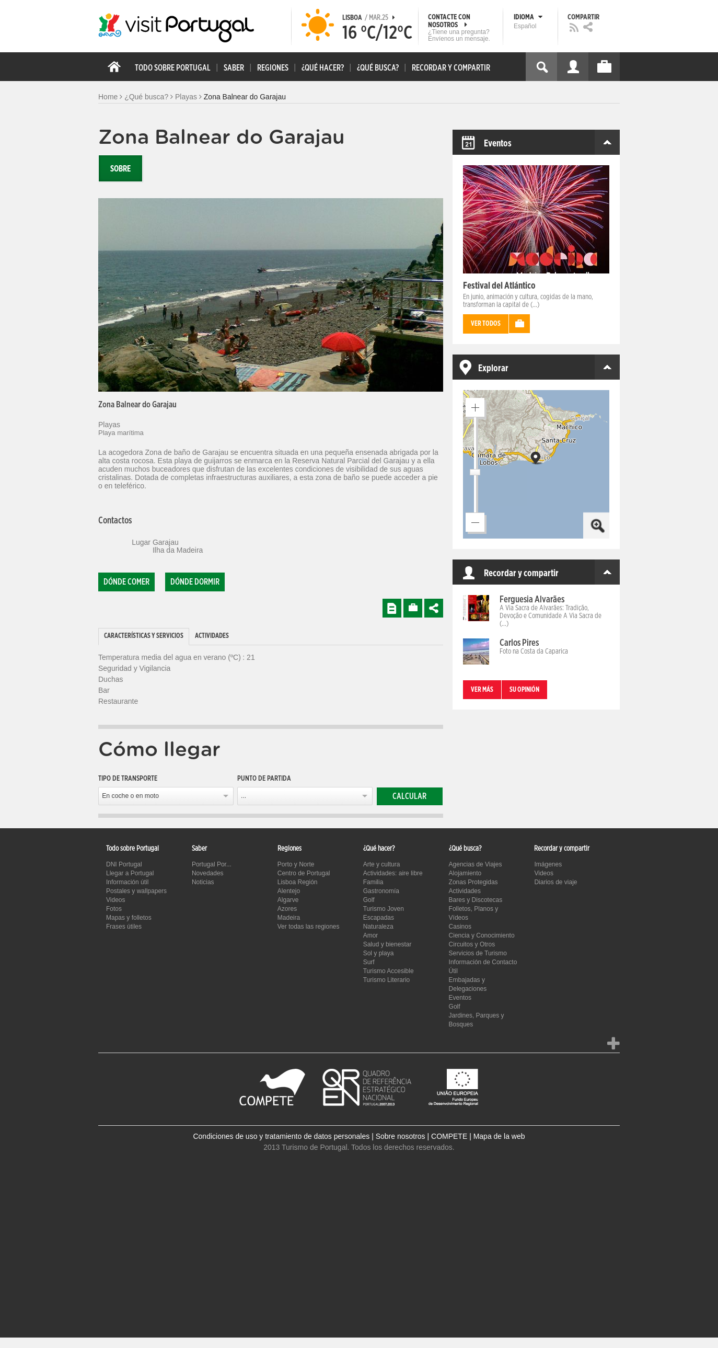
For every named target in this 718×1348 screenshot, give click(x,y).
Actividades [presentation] (212, 636)
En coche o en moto (130, 795)
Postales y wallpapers (136, 891)
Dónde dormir (194, 582)
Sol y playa (378, 953)
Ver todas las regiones (308, 926)
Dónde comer (126, 582)
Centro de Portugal (303, 873)
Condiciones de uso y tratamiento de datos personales (281, 1136)
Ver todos (486, 324)
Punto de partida (264, 778)
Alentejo (288, 891)
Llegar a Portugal (130, 873)
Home (108, 97)
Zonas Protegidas (473, 882)
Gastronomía (381, 891)
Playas (186, 97)
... (243, 795)
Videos (115, 900)
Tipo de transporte (127, 778)
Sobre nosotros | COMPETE (422, 1136)
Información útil (127, 882)
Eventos (460, 997)
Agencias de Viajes (475, 864)
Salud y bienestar (387, 944)
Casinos (460, 926)
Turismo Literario (386, 980)
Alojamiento (465, 873)
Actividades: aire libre (393, 873)
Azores (287, 908)
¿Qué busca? (146, 97)
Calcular (409, 796)
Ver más (482, 690)
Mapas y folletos (129, 917)
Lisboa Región (297, 882)
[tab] (143, 636)
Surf (369, 962)
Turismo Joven (383, 908)
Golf (369, 900)
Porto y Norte (296, 864)
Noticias (203, 882)
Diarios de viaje (555, 882)
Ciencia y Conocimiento (482, 935)
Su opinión (524, 690)
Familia (373, 882)
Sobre (120, 169)
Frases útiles (124, 926)
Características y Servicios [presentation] (143, 636)
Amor (370, 935)
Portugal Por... (211, 864)
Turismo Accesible (388, 971)
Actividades (465, 891)
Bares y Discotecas (476, 900)
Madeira (288, 917)
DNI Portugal (124, 864)
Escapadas (378, 917)
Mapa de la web (499, 1136)
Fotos (114, 908)
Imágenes (548, 864)
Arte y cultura (381, 864)
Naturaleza (378, 926)
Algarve (288, 900)
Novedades (208, 873)
